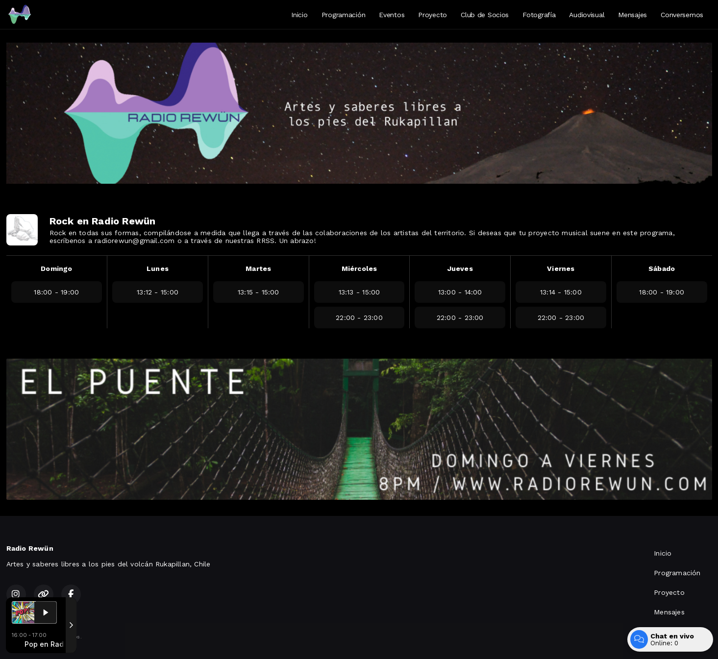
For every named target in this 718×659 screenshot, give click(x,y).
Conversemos (682, 15)
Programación (344, 15)
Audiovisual (586, 15)
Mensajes (632, 15)
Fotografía (538, 15)
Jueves (460, 268)
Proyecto (432, 15)
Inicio (299, 15)
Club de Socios (485, 15)
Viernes (560, 268)
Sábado (661, 268)
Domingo (56, 268)
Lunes (158, 268)
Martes (258, 268)
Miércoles (359, 268)
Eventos (391, 15)
